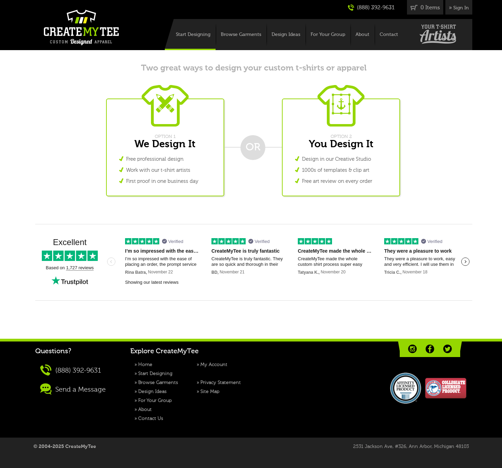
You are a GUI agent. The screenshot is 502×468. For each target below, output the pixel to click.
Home (145, 364)
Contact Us (150, 418)
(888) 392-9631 (371, 7)
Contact (389, 34)
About (362, 34)
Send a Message (73, 389)
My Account (213, 364)
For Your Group (328, 34)
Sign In (461, 8)
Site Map (209, 391)
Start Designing (193, 34)
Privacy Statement (220, 382)
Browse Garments (241, 34)
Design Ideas (286, 34)
